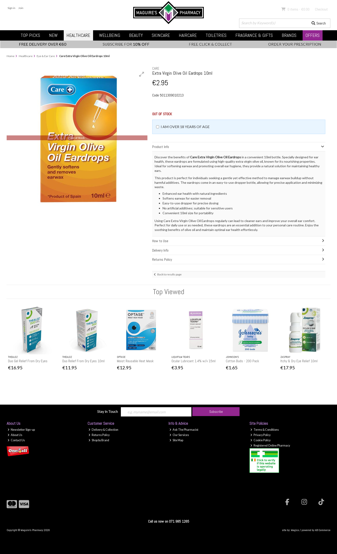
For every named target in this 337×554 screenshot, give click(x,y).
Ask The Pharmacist (183, 429)
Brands (289, 35)
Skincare (161, 35)
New (53, 35)
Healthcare (78, 35)
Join (20, 8)
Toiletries (216, 35)
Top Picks (30, 35)
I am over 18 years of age (185, 126)
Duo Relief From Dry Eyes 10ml (83, 361)
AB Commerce (322, 530)
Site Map (176, 440)
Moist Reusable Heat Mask (135, 361)
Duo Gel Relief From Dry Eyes (27, 361)
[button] (141, 74)
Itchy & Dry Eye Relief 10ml (299, 361)
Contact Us (16, 440)
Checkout (321, 9)
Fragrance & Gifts (254, 35)
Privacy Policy (260, 435)
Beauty (136, 35)
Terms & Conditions (264, 429)
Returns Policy (99, 435)
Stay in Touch (107, 411)
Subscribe (216, 411)
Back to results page (169, 274)
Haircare (188, 35)
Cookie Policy (260, 440)
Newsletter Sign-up (21, 429)
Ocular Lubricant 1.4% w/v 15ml (193, 361)
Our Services (179, 435)
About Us (15, 435)
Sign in (11, 8)
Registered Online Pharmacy (270, 445)
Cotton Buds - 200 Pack (242, 361)
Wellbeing (109, 35)
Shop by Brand (98, 440)
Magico (295, 530)
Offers (312, 35)
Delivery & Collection (103, 429)
